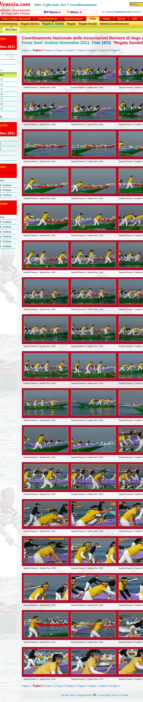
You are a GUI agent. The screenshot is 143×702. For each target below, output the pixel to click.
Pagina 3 (49, 50)
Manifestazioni (74, 18)
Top (64, 695)
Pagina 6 (82, 50)
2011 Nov (11, 29)
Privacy (115, 695)
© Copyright (103, 695)
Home (73, 695)
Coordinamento (47, 18)
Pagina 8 (104, 50)
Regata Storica (30, 23)
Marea (52, 12)
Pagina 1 (26, 50)
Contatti (124, 695)
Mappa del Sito (86, 695)
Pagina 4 (60, 50)
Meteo (74, 12)
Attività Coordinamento (114, 23)
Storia (121, 18)
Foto (93, 18)
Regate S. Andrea (53, 23)
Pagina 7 (93, 50)
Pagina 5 (71, 50)
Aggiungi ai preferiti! (123, 12)
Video (106, 18)
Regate (71, 23)
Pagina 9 (115, 50)
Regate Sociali (88, 23)
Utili (134, 18)
